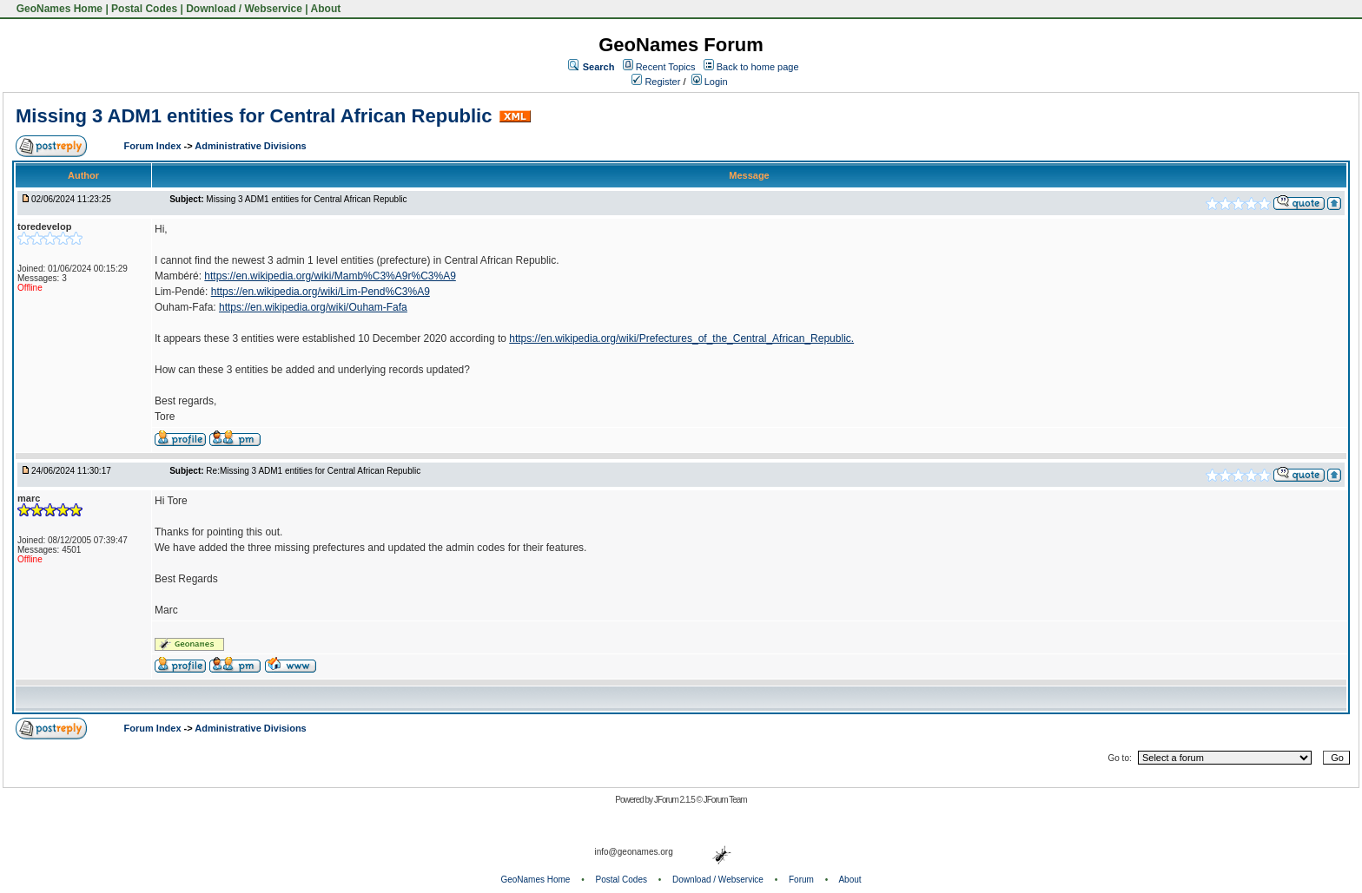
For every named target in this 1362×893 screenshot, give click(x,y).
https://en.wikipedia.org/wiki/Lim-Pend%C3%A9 (320, 292)
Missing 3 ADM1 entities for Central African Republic (254, 116)
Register (655, 81)
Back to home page (758, 67)
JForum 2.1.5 (675, 799)
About (326, 9)
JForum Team (725, 799)
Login (709, 81)
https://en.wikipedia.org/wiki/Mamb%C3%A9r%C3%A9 (329, 276)
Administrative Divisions (250, 146)
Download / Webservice (244, 9)
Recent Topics (666, 67)
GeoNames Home (57, 9)
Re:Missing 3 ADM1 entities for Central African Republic (313, 471)
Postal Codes (144, 9)
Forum (801, 879)
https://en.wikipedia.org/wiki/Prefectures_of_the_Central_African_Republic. (681, 338)
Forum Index (154, 146)
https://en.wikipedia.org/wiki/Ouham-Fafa (313, 307)
